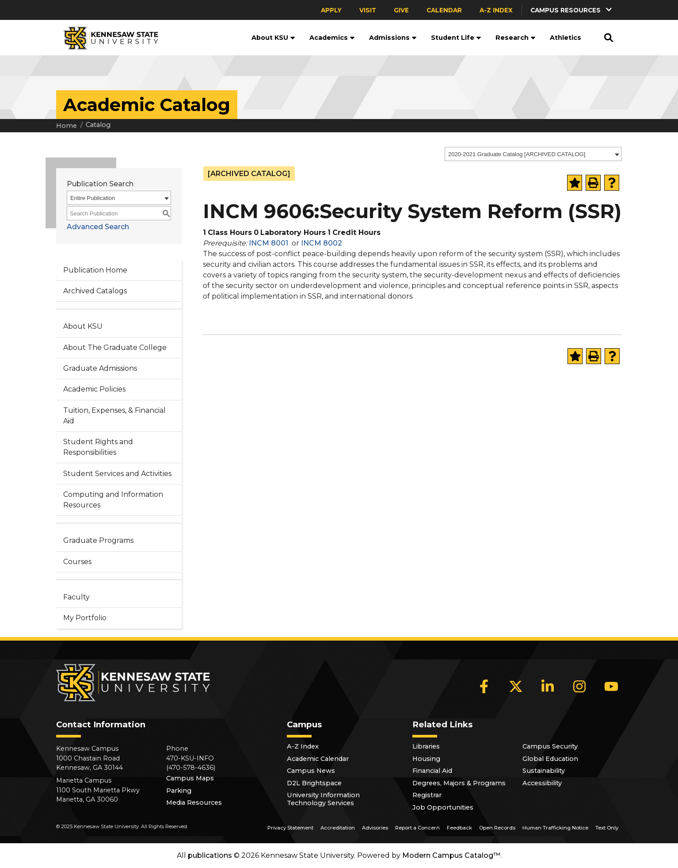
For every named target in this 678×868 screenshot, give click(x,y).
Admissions (393, 38)
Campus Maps (190, 778)
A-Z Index (496, 10)
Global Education (550, 759)
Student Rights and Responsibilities (98, 447)
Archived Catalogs (95, 291)
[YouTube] (611, 686)
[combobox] (533, 154)
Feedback (459, 828)
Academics (332, 38)
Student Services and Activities (117, 473)
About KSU (273, 38)
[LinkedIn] (547, 686)
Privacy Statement (290, 828)
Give (401, 10)
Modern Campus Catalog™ (451, 855)
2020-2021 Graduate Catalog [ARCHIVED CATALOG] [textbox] (516, 154)
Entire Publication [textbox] (92, 198)
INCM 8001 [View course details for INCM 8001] (268, 243)
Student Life (456, 38)
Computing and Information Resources (113, 499)
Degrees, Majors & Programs (459, 783)
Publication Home (95, 270)
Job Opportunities (442, 807)
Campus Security (550, 746)
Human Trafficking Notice (555, 828)
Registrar (427, 795)
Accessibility (542, 783)
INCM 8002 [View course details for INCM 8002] (321, 243)
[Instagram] (579, 686)
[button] (572, 10)
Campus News (311, 771)
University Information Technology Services (323, 799)
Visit (367, 10)
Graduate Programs (98, 540)
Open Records (497, 828)
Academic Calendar (318, 759)
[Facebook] (484, 686)
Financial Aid (432, 771)
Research (515, 38)
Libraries (426, 746)
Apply (331, 10)
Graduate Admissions (100, 368)
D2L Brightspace (314, 783)
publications (210, 855)
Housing (426, 759)
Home (66, 126)
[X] (515, 686)
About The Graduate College (115, 347)
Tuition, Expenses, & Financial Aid (114, 415)
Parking (178, 791)
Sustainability (543, 771)
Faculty (76, 597)
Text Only (606, 828)
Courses (77, 561)
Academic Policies (94, 389)
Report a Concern (417, 828)
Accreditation (337, 828)
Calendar (444, 10)
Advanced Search (98, 227)
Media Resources (194, 803)
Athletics (565, 38)
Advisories (375, 828)
